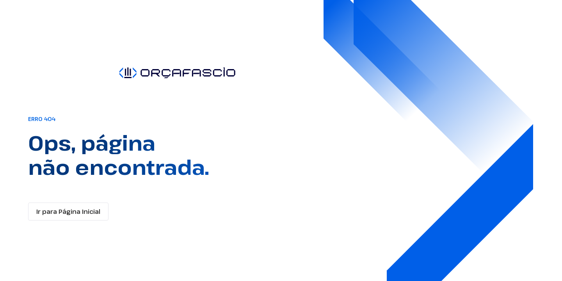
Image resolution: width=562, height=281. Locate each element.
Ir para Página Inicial (68, 211)
